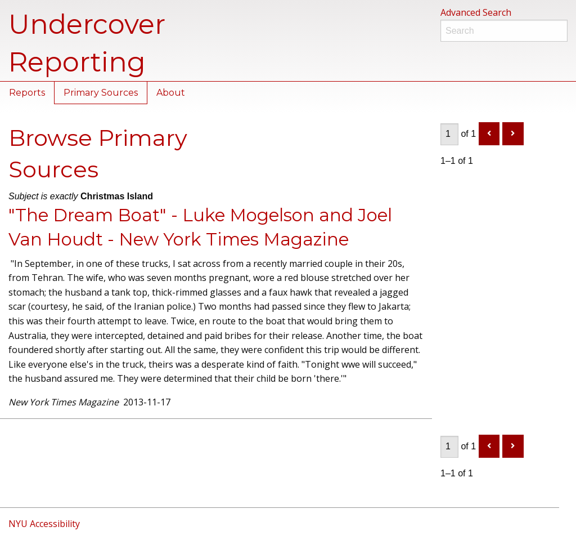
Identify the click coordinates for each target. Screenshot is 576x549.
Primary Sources (101, 92)
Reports (27, 92)
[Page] (449, 134)
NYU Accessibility (44, 523)
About (170, 92)
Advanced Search (475, 12)
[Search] (504, 31)
